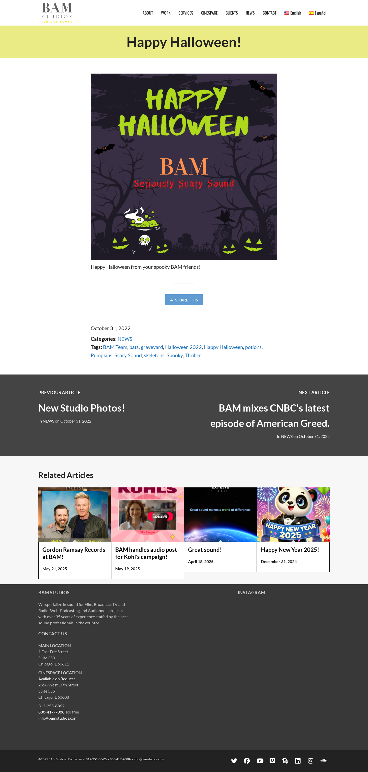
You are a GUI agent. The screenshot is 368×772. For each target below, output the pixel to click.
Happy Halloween (223, 347)
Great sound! (205, 549)
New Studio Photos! (81, 408)
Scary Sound (128, 355)
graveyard (152, 347)
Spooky (175, 355)
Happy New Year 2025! (290, 549)
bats (134, 347)
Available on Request (56, 678)
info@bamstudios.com (57, 718)
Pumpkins (101, 355)
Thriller (193, 355)
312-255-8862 (51, 705)
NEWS (125, 339)
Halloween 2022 (183, 347)
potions (253, 347)
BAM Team (115, 347)
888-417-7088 (51, 711)
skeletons (154, 355)
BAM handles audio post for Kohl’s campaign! (146, 553)
